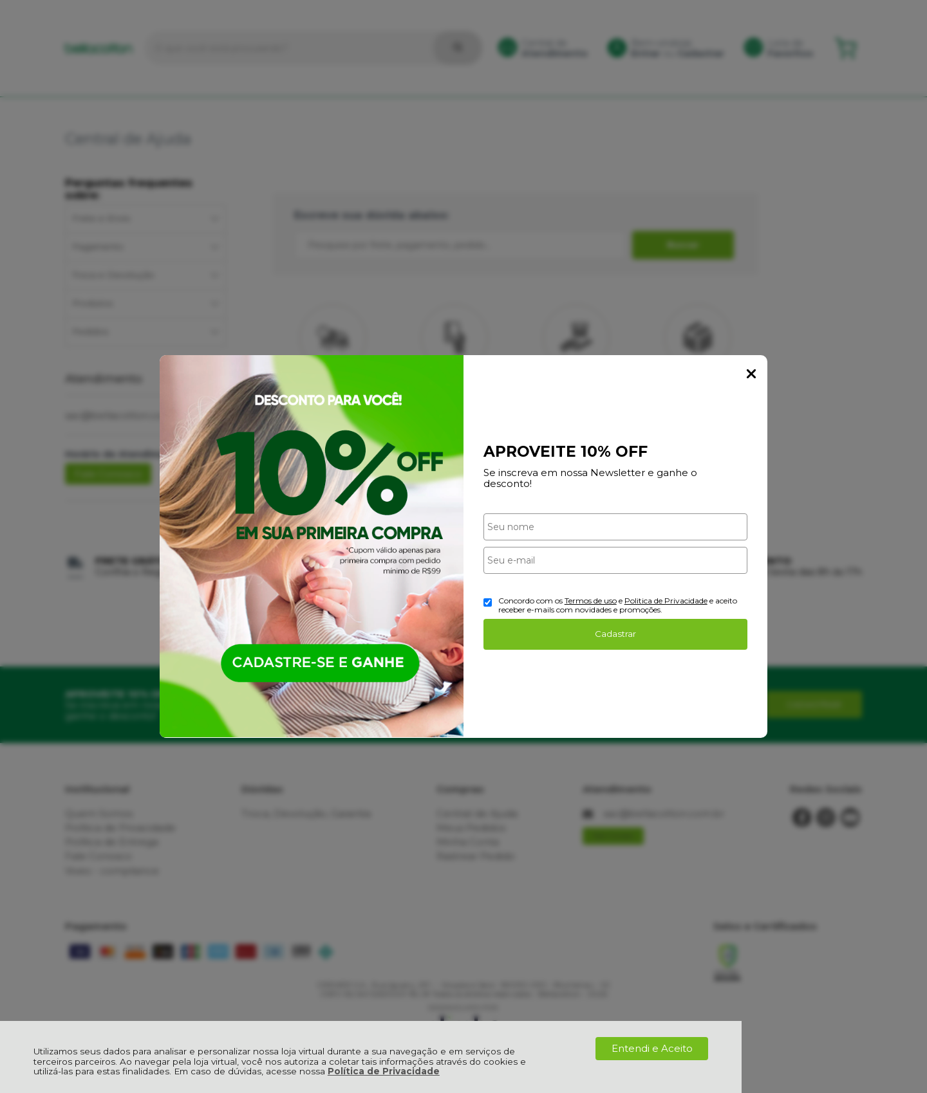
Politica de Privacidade (665, 600)
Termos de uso (591, 600)
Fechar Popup (751, 373)
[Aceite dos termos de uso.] (487, 602)
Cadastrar (615, 634)
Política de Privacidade (384, 1071)
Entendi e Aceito (652, 1048)
